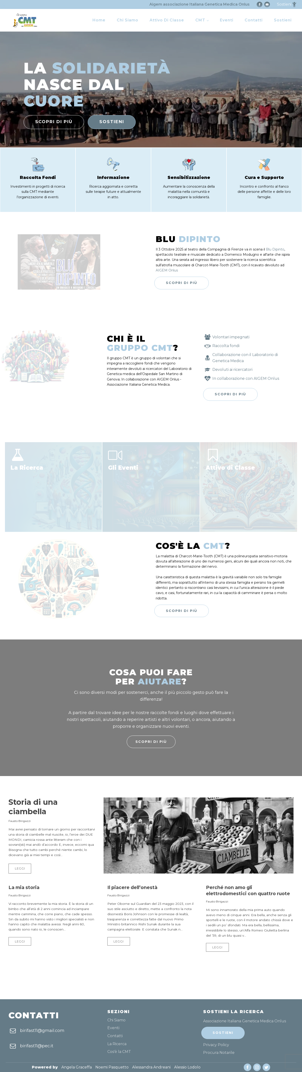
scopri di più (53, 121)
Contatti (254, 20)
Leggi (20, 868)
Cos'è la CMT (119, 1052)
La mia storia (23, 887)
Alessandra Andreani (151, 1067)
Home (98, 20)
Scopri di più (181, 283)
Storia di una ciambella (33, 806)
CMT (200, 20)
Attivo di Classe (167, 20)
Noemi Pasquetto (112, 1067)
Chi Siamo (127, 20)
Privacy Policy (216, 1045)
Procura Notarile (219, 1053)
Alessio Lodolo (187, 1067)
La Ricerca (116, 1044)
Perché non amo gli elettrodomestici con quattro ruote (248, 890)
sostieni (111, 121)
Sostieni (283, 20)
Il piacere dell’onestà (132, 887)
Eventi (226, 20)
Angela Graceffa (76, 1067)
